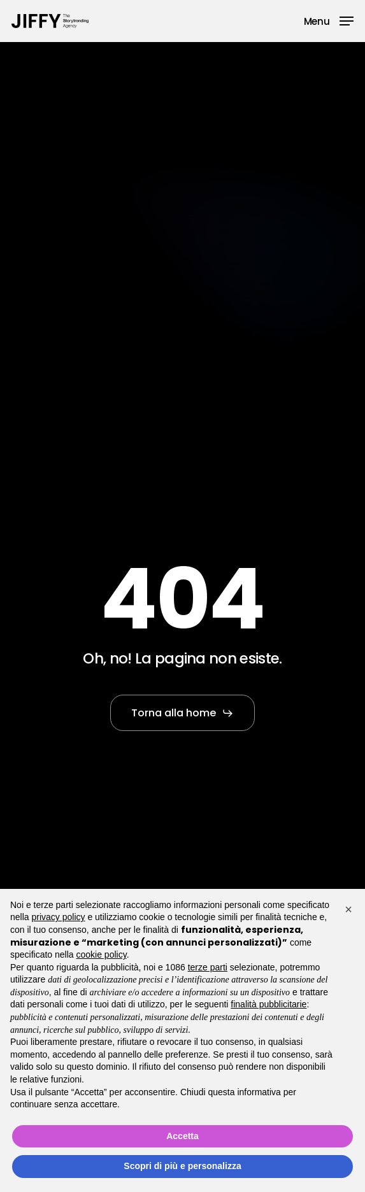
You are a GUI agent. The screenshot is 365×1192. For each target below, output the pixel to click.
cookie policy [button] (101, 954)
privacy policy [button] (58, 917)
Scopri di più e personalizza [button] (182, 1166)
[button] (329, 20)
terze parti (207, 967)
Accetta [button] (182, 1136)
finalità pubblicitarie (268, 1004)
